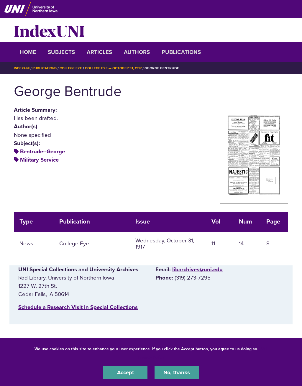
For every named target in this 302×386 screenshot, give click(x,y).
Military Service (39, 160)
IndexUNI (49, 30)
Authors (137, 52)
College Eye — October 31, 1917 (116, 68)
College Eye (72, 68)
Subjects (61, 52)
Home (28, 52)
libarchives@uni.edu (197, 269)
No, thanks (176, 372)
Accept (125, 372)
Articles (99, 52)
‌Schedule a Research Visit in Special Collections (78, 307)
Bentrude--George (42, 151)
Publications (181, 52)
